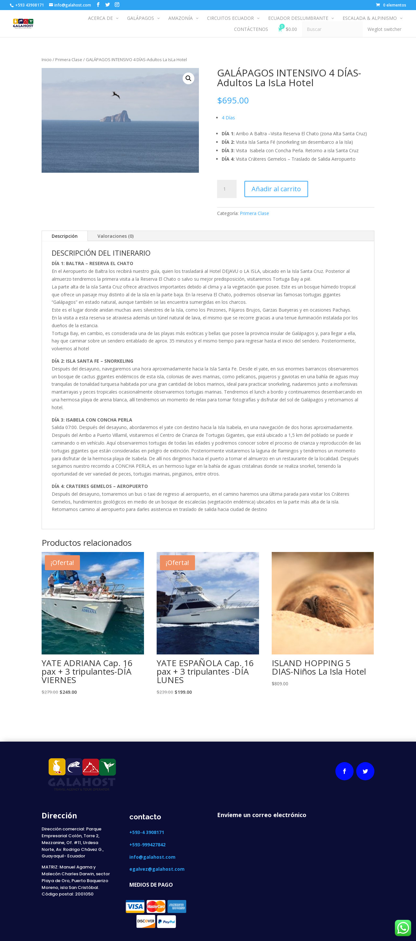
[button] (188, 78)
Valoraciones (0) (116, 236)
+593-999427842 (147, 844)
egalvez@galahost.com (157, 869)
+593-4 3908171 (147, 832)
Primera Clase (68, 59)
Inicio (47, 59)
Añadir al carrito (276, 188)
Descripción (65, 236)
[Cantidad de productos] (227, 189)
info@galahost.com (152, 857)
